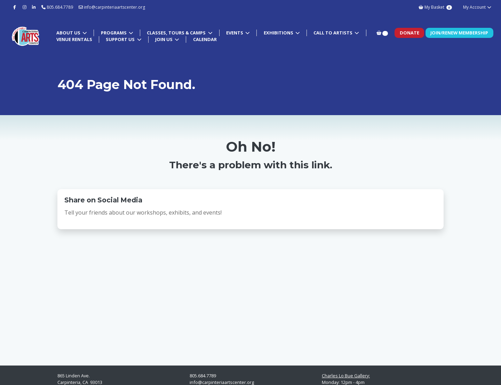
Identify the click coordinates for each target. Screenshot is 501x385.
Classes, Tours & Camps (177, 33)
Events (235, 33)
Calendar (205, 39)
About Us (68, 33)
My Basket (435, 7)
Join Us (164, 39)
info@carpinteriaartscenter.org (112, 7)
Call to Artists (333, 33)
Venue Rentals (74, 39)
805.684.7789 (60, 7)
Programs (114, 33)
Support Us (121, 39)
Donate (409, 33)
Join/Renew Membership (459, 33)
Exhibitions (279, 33)
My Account (477, 7)
